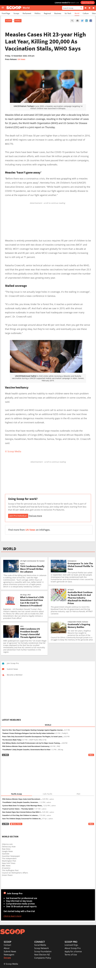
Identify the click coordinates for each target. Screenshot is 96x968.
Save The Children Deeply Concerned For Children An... (22, 819)
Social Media (40, 945)
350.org (60, 750)
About (7, 948)
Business (57, 13)
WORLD (9, 548)
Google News (7, 851)
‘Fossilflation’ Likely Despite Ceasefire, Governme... (20, 802)
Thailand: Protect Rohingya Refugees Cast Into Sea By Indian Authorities (28, 733)
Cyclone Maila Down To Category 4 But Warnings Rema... (22, 806)
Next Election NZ (42, 955)
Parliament (27, 13)
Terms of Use (71, 955)
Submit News (10, 951)
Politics (37, 13)
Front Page (6, 13)
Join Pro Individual (18, 515)
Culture (85, 13)
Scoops (16, 13)
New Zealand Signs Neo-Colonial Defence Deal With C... (22, 812)
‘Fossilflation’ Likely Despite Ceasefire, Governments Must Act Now (26, 750)
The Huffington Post (10, 870)
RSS (5, 755)
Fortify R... (65, 733)
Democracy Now (9, 846)
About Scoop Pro (73, 948)
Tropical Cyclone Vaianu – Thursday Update (17, 809)
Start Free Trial (88, 2)
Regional (47, 13)
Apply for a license (73, 951)
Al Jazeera (6, 868)
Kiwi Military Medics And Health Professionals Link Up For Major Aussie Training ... (31, 743)
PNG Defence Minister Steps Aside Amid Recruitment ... (22, 799)
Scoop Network (41, 948)
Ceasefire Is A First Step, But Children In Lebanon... (20, 815)
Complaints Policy (42, 958)
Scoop (8, 21)
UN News (21, 59)
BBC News (6, 865)
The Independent (9, 858)
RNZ (58, 746)
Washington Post (9, 861)
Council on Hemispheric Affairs (15, 873)
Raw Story (6, 849)
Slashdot (5, 853)
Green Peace (7, 875)
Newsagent (9, 955)
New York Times (8, 863)
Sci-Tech (68, 13)
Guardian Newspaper (11, 856)
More (91, 755)
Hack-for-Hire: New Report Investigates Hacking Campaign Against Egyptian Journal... (33, 730)
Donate (7, 958)
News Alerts (16, 824)
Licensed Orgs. (71, 945)
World (77, 13)
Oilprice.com (7, 844)
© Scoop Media (11, 964)
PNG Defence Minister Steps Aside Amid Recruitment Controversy (25, 746)
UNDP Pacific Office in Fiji (37, 740)
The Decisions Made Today (11, 740)
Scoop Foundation (43, 951)
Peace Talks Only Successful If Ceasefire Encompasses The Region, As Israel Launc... (33, 736)
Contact (7, 945)
